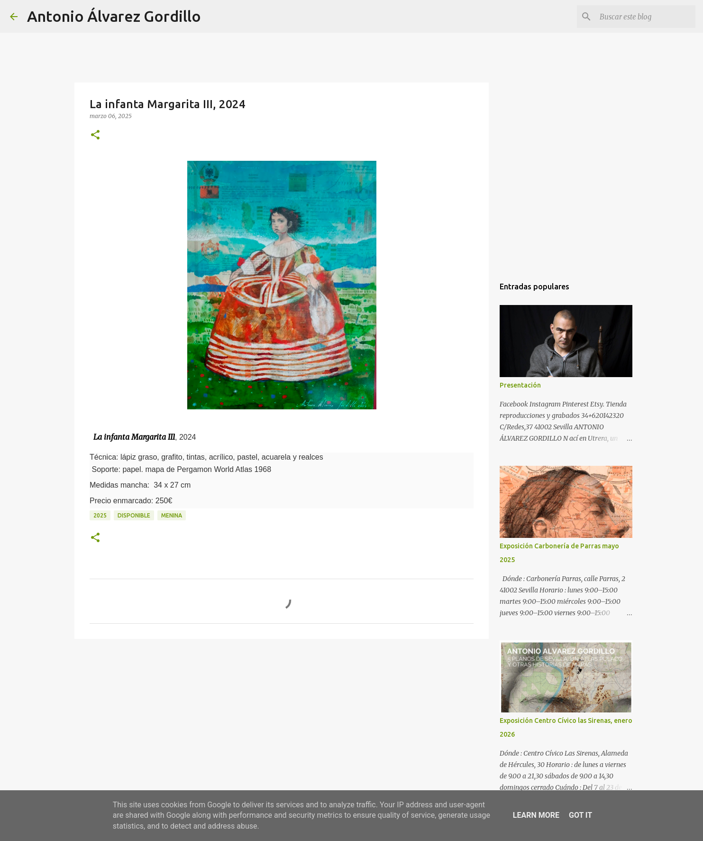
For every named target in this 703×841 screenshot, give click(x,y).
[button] (95, 135)
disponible (134, 515)
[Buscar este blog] (645, 16)
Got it (580, 815)
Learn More (536, 815)
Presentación (520, 385)
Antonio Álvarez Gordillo (114, 16)
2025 (100, 515)
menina (171, 515)
